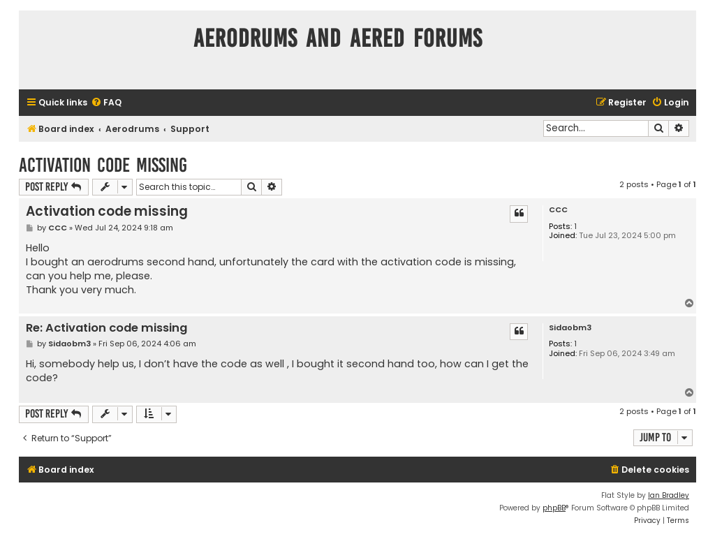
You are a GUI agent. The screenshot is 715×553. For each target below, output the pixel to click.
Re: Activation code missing (106, 328)
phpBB (554, 508)
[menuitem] (106, 103)
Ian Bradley (668, 495)
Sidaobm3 (570, 327)
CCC (558, 209)
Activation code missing (103, 165)
